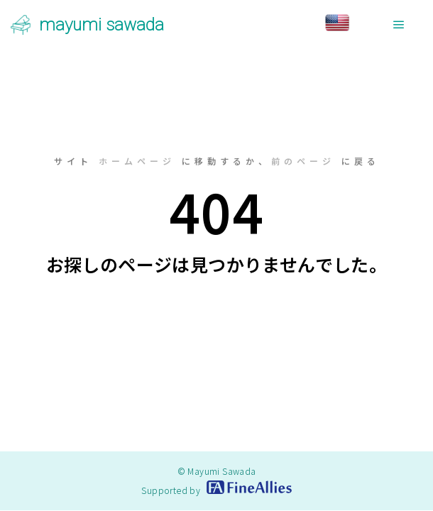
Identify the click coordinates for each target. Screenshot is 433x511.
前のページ (303, 161)
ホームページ (137, 161)
